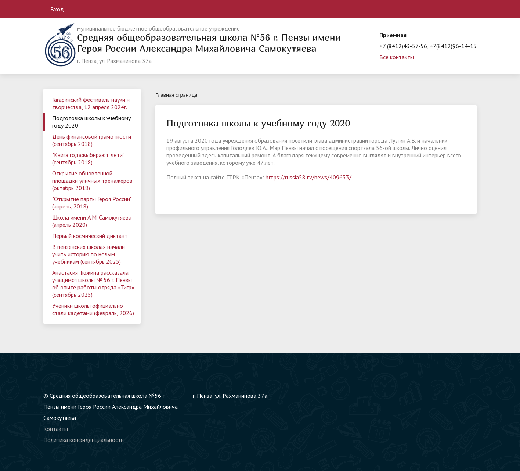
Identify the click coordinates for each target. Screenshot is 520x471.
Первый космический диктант (89, 235)
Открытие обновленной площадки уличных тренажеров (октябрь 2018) (92, 181)
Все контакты (396, 57)
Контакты (55, 428)
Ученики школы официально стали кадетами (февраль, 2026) (93, 309)
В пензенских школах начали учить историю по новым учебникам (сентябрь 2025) (88, 254)
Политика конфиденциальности (83, 439)
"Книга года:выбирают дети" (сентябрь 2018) (88, 158)
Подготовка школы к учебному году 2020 (91, 121)
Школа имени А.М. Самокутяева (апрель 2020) (91, 221)
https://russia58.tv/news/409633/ (308, 177)
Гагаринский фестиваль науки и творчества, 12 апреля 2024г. (91, 103)
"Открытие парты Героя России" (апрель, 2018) (92, 202)
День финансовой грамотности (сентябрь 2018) (91, 140)
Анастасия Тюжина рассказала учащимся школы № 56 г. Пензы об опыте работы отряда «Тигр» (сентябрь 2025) (93, 283)
